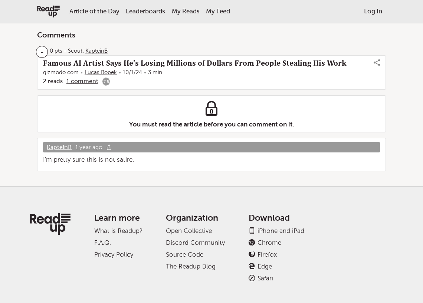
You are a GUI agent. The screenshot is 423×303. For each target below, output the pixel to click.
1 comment (82, 81)
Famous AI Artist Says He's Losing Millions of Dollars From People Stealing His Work (194, 63)
